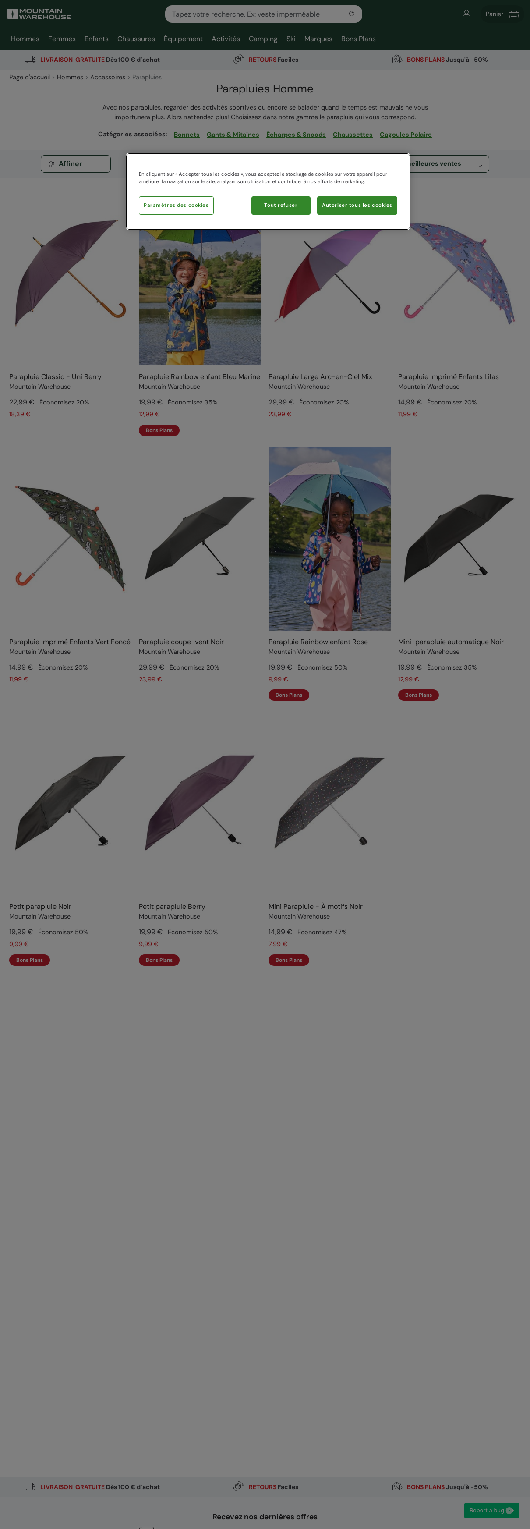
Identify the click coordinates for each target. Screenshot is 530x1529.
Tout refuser (280, 205)
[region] (268, 191)
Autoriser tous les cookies (357, 205)
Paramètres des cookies (176, 205)
